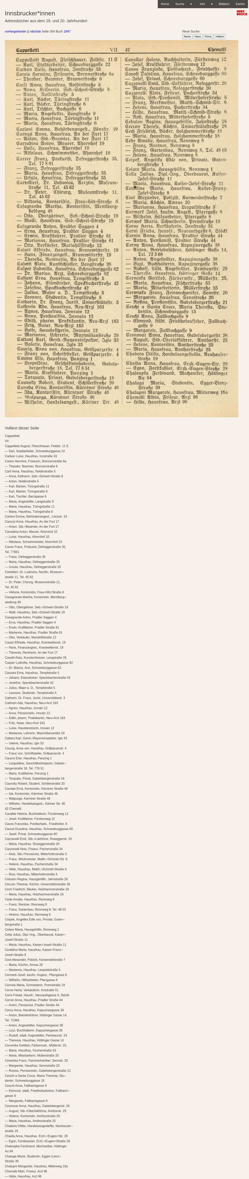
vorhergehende (15, 31)
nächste (35, 31)
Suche (183, 4)
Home (165, 4)
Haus (198, 36)
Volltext (219, 36)
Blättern (224, 4)
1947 (67, 31)
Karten (240, 4)
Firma (208, 36)
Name (187, 36)
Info (205, 4)
